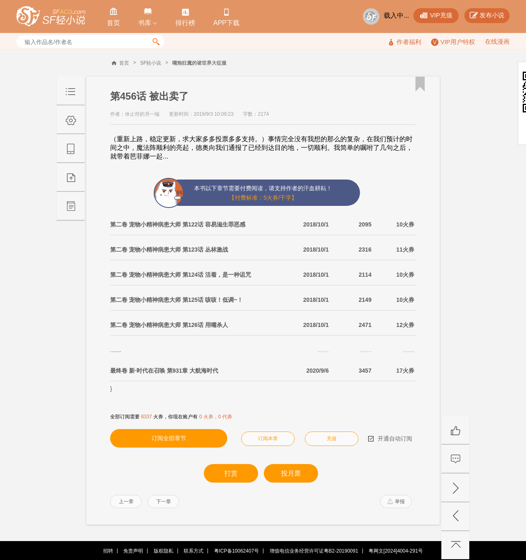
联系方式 (193, 550)
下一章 (163, 501)
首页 (124, 63)
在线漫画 (497, 41)
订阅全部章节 (169, 438)
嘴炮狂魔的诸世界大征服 (199, 63)
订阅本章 (268, 438)
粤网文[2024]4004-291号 (396, 550)
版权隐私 (163, 550)
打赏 (231, 473)
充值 (332, 438)
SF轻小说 (150, 63)
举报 (396, 501)
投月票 (291, 473)
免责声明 (133, 550)
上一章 (126, 501)
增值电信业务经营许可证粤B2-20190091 (314, 550)
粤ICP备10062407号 (236, 550)
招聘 (108, 550)
